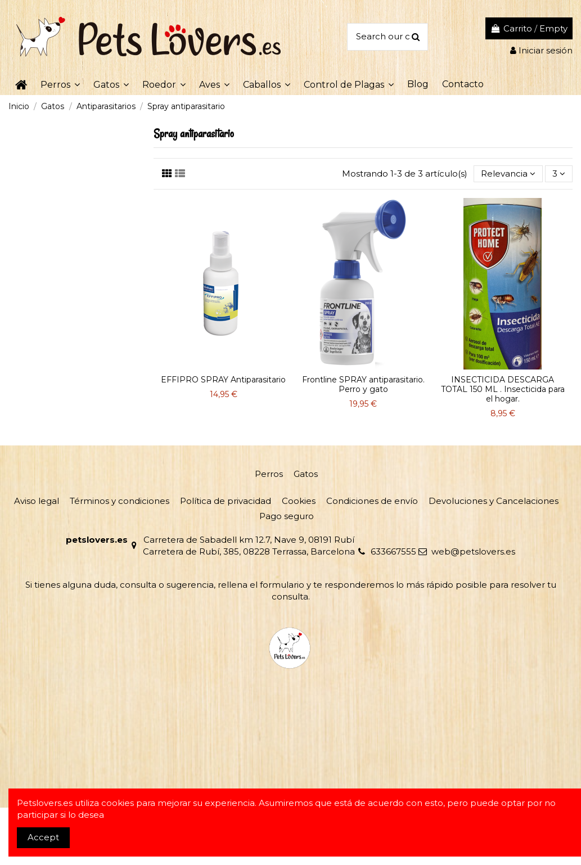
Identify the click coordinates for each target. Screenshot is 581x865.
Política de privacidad (225, 500)
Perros (269, 473)
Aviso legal (36, 500)
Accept (43, 837)
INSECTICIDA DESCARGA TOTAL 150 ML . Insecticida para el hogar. (503, 389)
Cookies (299, 500)
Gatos (306, 473)
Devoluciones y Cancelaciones (494, 500)
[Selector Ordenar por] (508, 174)
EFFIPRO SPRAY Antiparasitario (223, 380)
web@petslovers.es (473, 551)
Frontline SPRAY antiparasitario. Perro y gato (363, 384)
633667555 (393, 551)
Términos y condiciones (119, 500)
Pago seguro (286, 516)
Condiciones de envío (372, 500)
